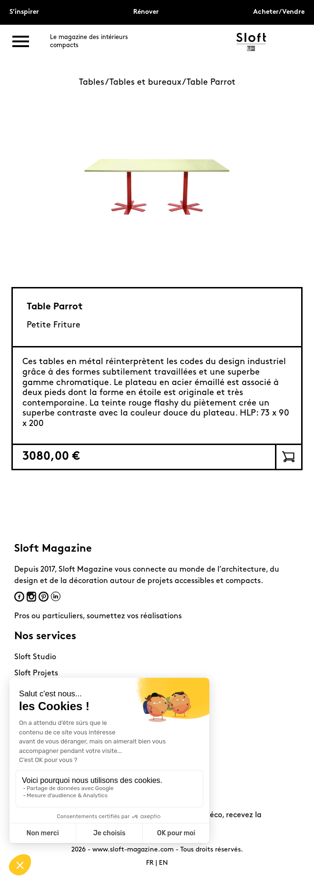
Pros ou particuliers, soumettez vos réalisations (98, 616)
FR (150, 863)
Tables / (94, 82)
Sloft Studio (35, 657)
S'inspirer (24, 12)
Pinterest (44, 597)
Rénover (146, 12)
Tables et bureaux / (147, 82)
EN (163, 863)
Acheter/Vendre (278, 12)
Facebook (19, 597)
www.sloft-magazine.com (133, 849)
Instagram (31, 597)
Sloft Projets (36, 673)
